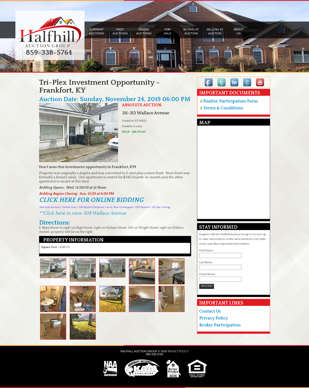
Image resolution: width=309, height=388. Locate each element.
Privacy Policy (213, 318)
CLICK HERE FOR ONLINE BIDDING (91, 199)
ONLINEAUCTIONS (143, 31)
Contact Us (210, 311)
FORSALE (167, 31)
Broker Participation (220, 325)
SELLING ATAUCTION (215, 31)
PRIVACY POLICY (178, 351)
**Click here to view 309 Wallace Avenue (82, 213)
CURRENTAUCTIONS (96, 31)
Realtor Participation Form (228, 101)
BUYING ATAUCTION (191, 31)
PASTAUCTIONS (120, 31)
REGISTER (206, 286)
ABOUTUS (238, 31)
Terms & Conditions (221, 108)
